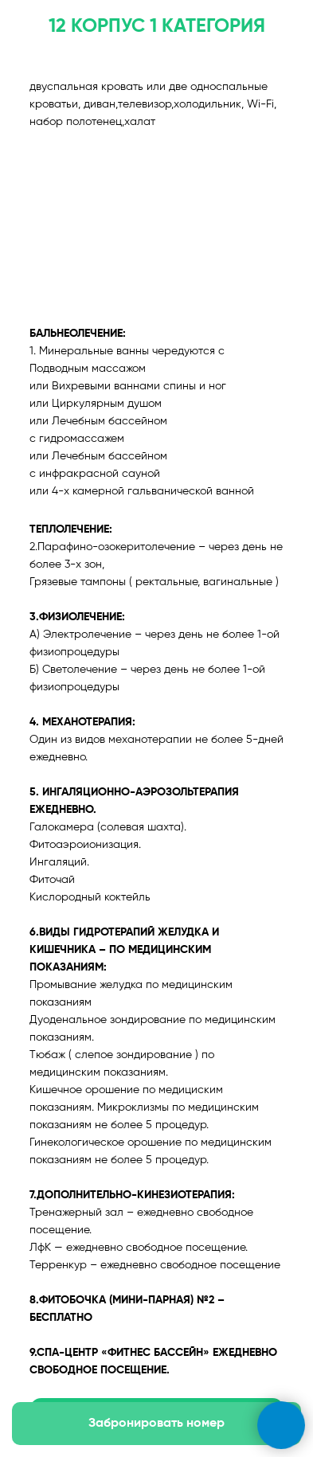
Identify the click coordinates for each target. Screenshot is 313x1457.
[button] (156, 1423)
